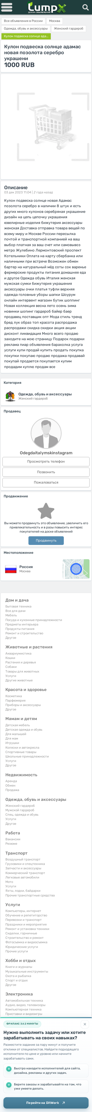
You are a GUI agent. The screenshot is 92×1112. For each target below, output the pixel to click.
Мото (9, 882)
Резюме (11, 843)
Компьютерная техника (23, 1009)
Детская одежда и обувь (23, 729)
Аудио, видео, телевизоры (25, 1005)
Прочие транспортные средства (30, 895)
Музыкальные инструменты (26, 971)
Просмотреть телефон (46, 461)
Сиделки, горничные (21, 933)
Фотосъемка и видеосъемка (26, 942)
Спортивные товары (20, 752)
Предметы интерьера (21, 624)
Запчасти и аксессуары (23, 868)
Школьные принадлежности (27, 756)
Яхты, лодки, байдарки (22, 891)
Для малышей (15, 734)
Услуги (10, 676)
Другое (10, 638)
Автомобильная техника (24, 1000)
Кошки (10, 658)
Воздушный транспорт (22, 859)
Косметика (13, 696)
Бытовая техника (18, 606)
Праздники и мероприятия (26, 924)
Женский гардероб (20, 806)
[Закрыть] (85, 1024)
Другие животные (19, 680)
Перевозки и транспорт (23, 920)
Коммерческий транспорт (25, 873)
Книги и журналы (18, 967)
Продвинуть (46, 541)
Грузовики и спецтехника (25, 864)
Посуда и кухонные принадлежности (33, 620)
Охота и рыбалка (18, 976)
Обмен (10, 785)
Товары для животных (22, 671)
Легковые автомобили (22, 877)
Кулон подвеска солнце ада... (26, 36)
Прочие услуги (16, 951)
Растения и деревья (20, 662)
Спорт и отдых (16, 980)
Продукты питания (19, 629)
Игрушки (12, 743)
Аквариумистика (18, 653)
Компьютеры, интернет (23, 911)
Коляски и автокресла (22, 747)
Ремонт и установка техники (27, 929)
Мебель (11, 615)
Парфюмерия (15, 700)
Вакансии (12, 839)
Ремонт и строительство (24, 633)
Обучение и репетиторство (26, 915)
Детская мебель (17, 725)
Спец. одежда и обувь (22, 814)
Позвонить (46, 472)
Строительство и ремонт (24, 938)
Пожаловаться (46, 482)
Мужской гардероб (19, 810)
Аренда (11, 781)
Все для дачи (15, 611)
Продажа (12, 790)
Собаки (11, 667)
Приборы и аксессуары (23, 705)
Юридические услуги (21, 947)
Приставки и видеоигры (23, 1014)
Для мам (11, 738)
